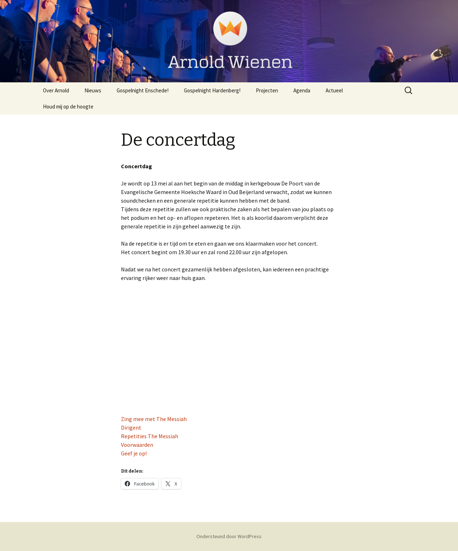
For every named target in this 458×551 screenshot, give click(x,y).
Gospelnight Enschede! (143, 90)
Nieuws (92, 90)
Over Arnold (56, 90)
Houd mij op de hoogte (68, 106)
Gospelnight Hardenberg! (212, 90)
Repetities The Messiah (149, 436)
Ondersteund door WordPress (229, 536)
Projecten (267, 90)
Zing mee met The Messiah (154, 418)
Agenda (301, 90)
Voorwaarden (137, 444)
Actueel (334, 90)
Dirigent (131, 427)
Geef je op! (134, 453)
